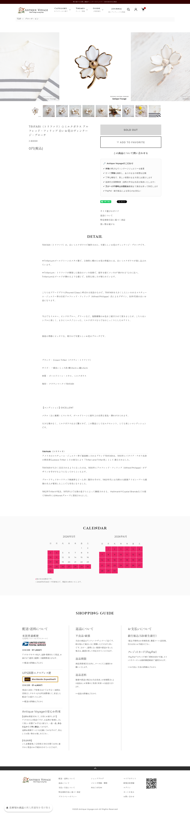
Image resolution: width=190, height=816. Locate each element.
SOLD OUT (131, 130)
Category (61, 10)
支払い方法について (67, 787)
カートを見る (129, 792)
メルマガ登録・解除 (99, 783)
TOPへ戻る (95, 768)
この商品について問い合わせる (130, 153)
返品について (106, 215)
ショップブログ (97, 778)
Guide (96, 10)
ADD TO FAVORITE (131, 142)
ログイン (127, 787)
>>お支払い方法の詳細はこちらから (142, 667)
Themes (80, 10)
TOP (19, 19)
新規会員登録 (129, 783)
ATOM (99, 787)
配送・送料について (67, 778)
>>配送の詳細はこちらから (32, 663)
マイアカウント (130, 778)
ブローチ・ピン (32, 19)
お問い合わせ (129, 796)
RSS (93, 787)
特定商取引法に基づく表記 (112, 220)
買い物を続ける (107, 224)
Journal (116, 10)
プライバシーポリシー (68, 796)
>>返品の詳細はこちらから (86, 693)
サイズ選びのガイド (109, 211)
